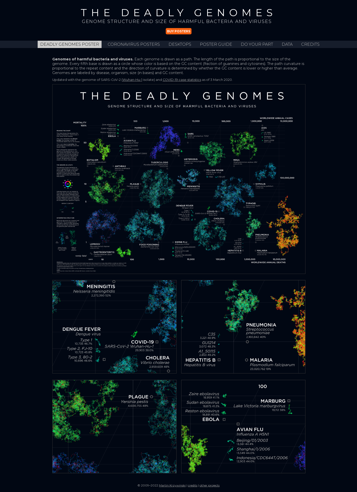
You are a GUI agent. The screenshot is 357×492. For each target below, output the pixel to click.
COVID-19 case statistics (182, 80)
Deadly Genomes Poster (69, 44)
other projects (210, 485)
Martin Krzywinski (172, 485)
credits (310, 44)
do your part (257, 44)
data (287, 44)
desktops (180, 44)
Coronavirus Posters (134, 44)
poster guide (216, 44)
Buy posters (178, 31)
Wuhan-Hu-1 (132, 80)
